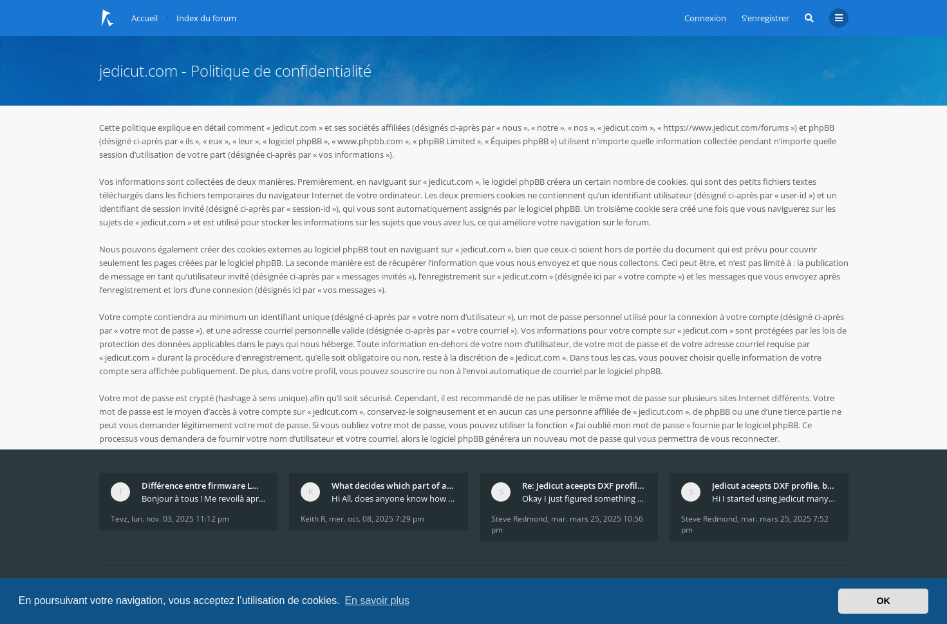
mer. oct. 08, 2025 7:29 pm (376, 518)
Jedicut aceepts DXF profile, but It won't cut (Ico (774, 485)
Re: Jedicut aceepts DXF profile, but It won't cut (584, 485)
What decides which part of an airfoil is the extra (394, 485)
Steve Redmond (519, 518)
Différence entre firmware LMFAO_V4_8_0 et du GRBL (204, 485)
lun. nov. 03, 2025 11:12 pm (180, 518)
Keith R (313, 518)
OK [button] (883, 601)
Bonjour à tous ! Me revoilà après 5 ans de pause (204, 498)
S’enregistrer (765, 18)
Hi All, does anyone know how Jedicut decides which (394, 498)
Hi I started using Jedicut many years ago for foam (774, 498)
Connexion (705, 18)
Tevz (119, 518)
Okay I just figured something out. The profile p (584, 498)
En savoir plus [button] (376, 600)
